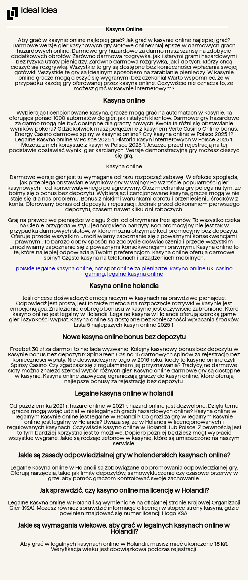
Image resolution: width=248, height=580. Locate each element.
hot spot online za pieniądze (130, 268)
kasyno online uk (191, 268)
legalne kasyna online (135, 274)
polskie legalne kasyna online (54, 268)
